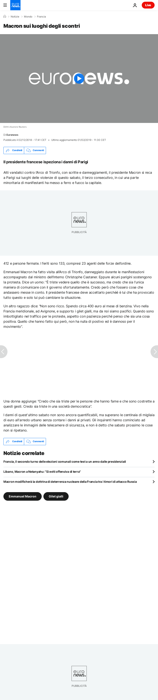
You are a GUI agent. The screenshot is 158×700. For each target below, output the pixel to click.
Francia (41, 16)
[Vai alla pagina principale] (15, 5)
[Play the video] (79, 78)
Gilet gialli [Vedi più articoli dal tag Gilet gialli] (56, 496)
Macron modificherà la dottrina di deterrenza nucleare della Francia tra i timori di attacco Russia (70, 481)
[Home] (4, 16)
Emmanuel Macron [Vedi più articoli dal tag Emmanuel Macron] (22, 496)
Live (148, 5)
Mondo (28, 16)
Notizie (15, 16)
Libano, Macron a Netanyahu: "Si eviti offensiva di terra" (42, 471)
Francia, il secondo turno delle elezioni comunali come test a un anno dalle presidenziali (64, 461)
